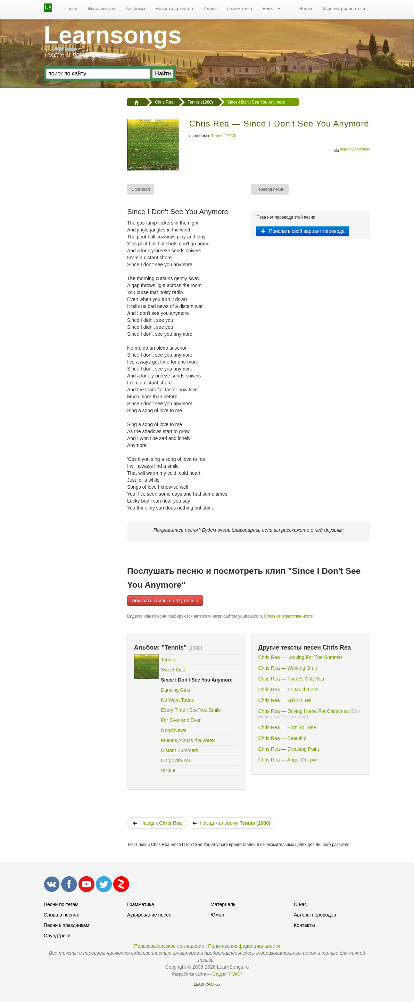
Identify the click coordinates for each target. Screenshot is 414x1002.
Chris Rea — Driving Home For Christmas (303, 711)
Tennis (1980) (224, 135)
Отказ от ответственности (288, 616)
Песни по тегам (61, 904)
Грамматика (239, 8)
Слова (210, 8)
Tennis (168, 659)
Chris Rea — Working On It (287, 668)
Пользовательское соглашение (169, 946)
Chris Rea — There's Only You (291, 679)
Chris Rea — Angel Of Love (288, 760)
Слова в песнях (61, 915)
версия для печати (351, 150)
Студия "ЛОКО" (227, 974)
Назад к (157, 823)
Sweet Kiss (173, 670)
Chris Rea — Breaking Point (288, 749)
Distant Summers (179, 750)
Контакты (304, 925)
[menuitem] (71, 9)
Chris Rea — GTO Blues (284, 700)
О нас (300, 904)
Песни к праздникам (66, 925)
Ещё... (271, 8)
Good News (173, 730)
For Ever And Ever (180, 720)
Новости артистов (174, 8)
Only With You (176, 760)
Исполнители (101, 8)
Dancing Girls (175, 690)
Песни (70, 8)
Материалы (223, 904)
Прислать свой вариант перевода (303, 231)
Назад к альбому (231, 823)
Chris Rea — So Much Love (288, 689)
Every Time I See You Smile (191, 710)
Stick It (168, 770)
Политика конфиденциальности (244, 946)
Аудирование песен (149, 915)
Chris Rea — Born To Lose (287, 727)
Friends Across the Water (188, 740)
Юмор (217, 915)
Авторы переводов (315, 915)
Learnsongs (113, 35)
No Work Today (177, 700)
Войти (305, 8)
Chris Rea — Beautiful (282, 738)
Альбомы (135, 8)
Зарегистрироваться (343, 8)
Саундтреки (57, 935)
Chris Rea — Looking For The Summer (300, 657)
